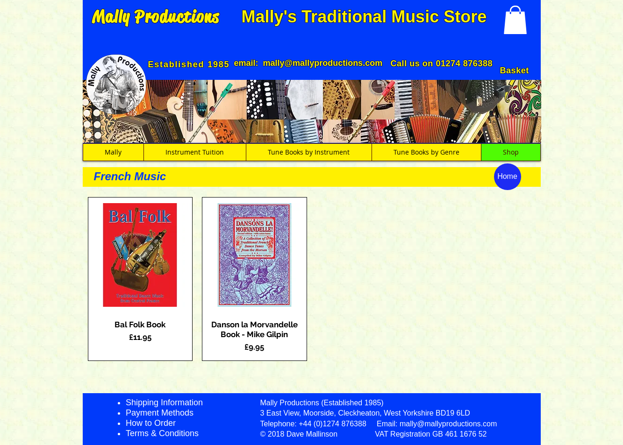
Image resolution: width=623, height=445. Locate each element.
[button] (515, 20)
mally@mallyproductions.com (323, 63)
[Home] (507, 176)
